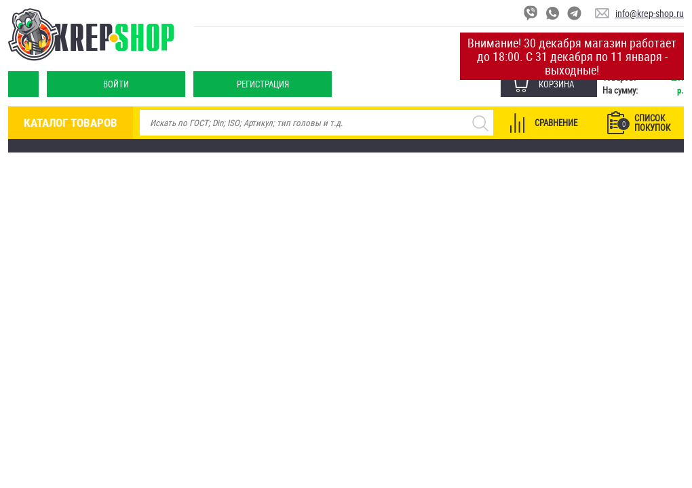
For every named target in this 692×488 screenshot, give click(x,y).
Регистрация (263, 84)
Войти (116, 84)
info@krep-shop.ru (649, 13)
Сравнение (556, 123)
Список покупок (643, 123)
